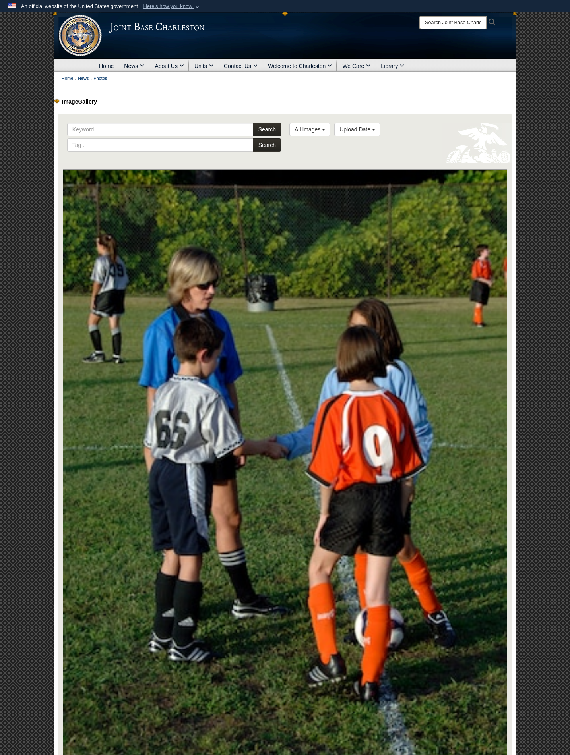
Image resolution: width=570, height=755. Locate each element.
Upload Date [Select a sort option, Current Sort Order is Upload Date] (357, 129)
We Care (356, 66)
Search (267, 129)
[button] (172, 6)
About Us (169, 66)
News (134, 66)
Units (203, 66)
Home (106, 66)
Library (392, 66)
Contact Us (241, 66)
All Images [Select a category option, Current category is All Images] (310, 129)
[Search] (453, 22)
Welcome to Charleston (300, 66)
